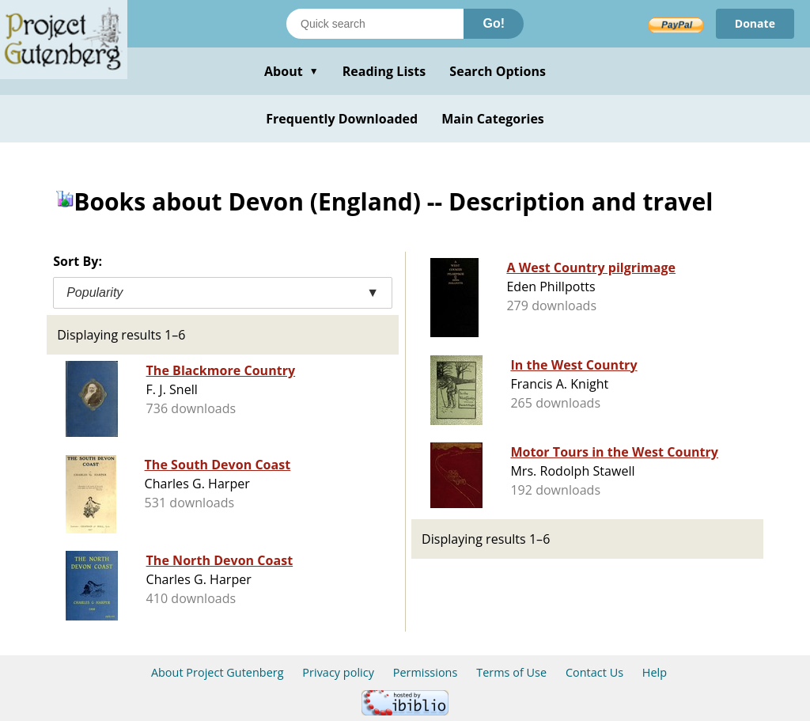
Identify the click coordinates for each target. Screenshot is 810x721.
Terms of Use (511, 672)
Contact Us (594, 672)
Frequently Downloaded (342, 118)
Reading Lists (384, 71)
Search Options (497, 71)
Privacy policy (338, 672)
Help (654, 672)
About (291, 71)
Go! (494, 23)
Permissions (425, 672)
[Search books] (375, 24)
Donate (755, 23)
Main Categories (492, 118)
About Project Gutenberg (217, 672)
